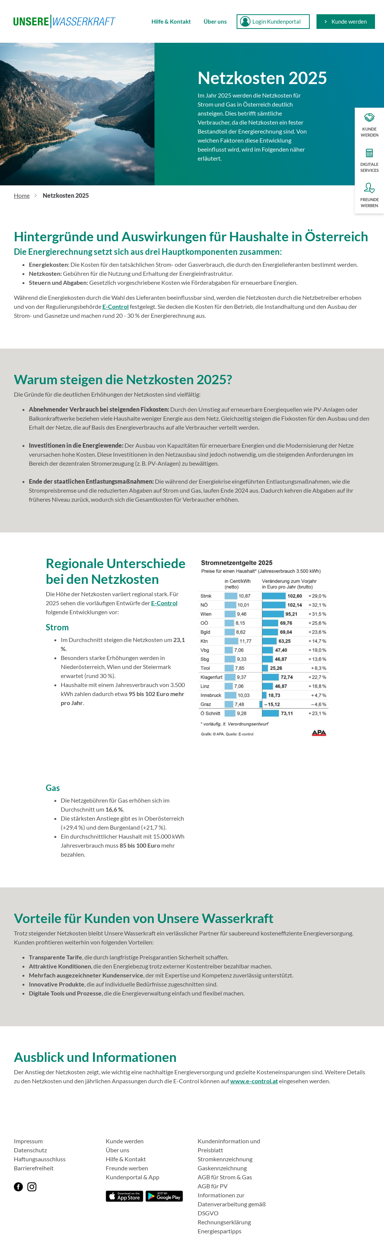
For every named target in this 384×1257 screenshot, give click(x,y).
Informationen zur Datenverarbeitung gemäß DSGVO (232, 1203)
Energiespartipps (220, 1230)
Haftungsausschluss (40, 1158)
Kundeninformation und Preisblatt (229, 1145)
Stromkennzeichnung (225, 1158)
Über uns (215, 21)
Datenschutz (30, 1149)
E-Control (115, 306)
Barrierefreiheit (34, 1167)
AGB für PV (213, 1185)
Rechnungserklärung (224, 1221)
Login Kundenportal (270, 21)
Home (22, 195)
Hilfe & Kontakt (171, 21)
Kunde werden (346, 21)
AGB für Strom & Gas (225, 1176)
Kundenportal (124, 1176)
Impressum (28, 1140)
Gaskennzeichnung (222, 1167)
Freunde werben (127, 1167)
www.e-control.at (254, 1080)
